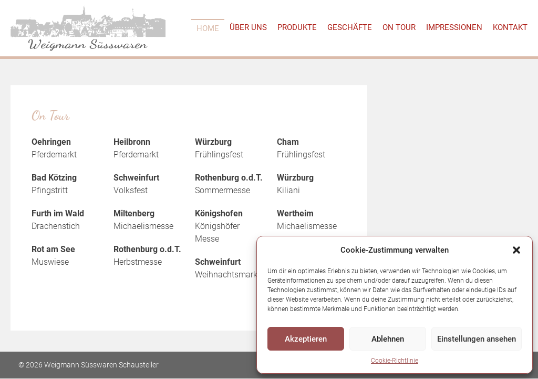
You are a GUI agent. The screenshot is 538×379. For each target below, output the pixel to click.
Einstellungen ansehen (476, 339)
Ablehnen (387, 339)
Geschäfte (349, 27)
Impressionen (454, 27)
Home (207, 28)
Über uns (248, 27)
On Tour (399, 27)
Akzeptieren (306, 339)
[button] (516, 250)
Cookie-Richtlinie (394, 360)
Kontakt (510, 27)
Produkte (297, 27)
